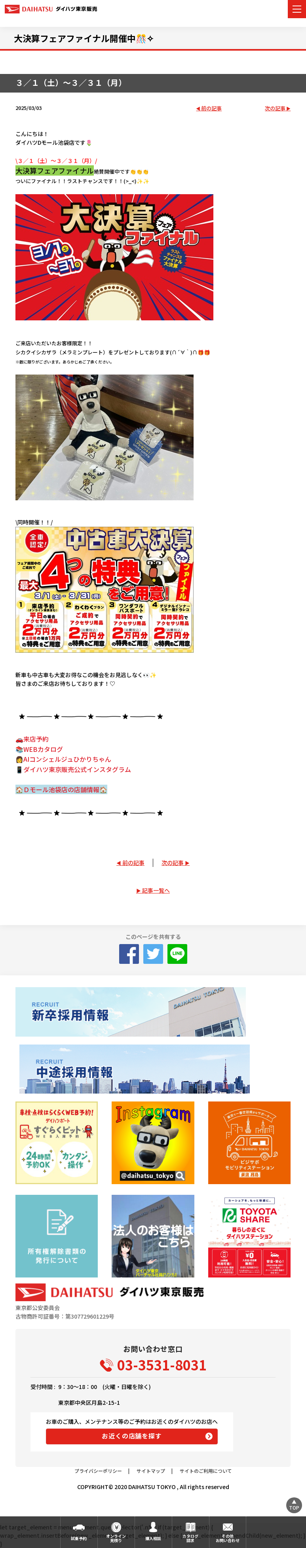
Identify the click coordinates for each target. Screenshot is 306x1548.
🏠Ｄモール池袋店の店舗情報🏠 (61, 789)
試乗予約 (79, 1538)
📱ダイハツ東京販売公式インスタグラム (73, 769)
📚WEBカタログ (39, 749)
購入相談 (153, 1538)
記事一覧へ (156, 890)
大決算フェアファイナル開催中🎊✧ (84, 38)
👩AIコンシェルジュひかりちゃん (63, 759)
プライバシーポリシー (98, 1470)
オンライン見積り (116, 1538)
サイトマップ (151, 1470)
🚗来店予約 (32, 739)
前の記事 (211, 108)
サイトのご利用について (206, 1470)
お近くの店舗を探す (132, 1435)
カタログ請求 (190, 1538)
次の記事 (275, 108)
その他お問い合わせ (227, 1538)
